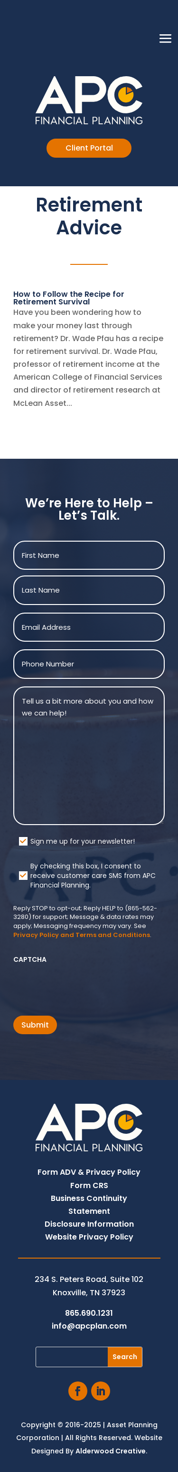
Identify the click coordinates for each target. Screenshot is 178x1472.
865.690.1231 (89, 1313)
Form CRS (89, 1185)
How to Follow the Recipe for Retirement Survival (68, 298)
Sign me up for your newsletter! (82, 841)
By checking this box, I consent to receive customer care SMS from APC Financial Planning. (93, 875)
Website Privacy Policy (89, 1236)
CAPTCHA (30, 959)
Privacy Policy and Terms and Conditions (81, 934)
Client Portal (89, 147)
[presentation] (85, 986)
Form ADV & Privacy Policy (89, 1172)
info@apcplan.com (89, 1326)
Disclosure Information (89, 1224)
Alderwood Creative (110, 1451)
